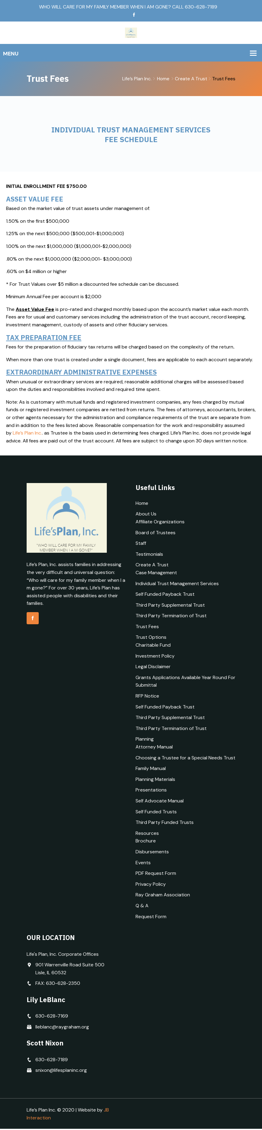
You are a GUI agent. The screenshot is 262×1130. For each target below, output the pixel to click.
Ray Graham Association (163, 896)
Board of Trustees (155, 534)
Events (143, 864)
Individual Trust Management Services (177, 585)
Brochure (146, 842)
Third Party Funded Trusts (165, 823)
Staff (141, 544)
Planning (145, 740)
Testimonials (149, 555)
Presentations (151, 791)
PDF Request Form (156, 874)
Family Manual (151, 769)
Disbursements (152, 853)
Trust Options (151, 638)
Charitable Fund (153, 646)
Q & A (142, 907)
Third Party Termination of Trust (171, 617)
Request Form (151, 918)
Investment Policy (155, 657)
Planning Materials (155, 780)
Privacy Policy (151, 885)
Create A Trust (190, 79)
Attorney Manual (154, 748)
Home (162, 79)
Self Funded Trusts (156, 813)
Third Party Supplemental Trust (170, 606)
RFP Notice (147, 697)
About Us (146, 515)
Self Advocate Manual (160, 802)
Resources (147, 834)
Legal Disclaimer (153, 668)
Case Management (156, 574)
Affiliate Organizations (160, 523)
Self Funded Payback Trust (165, 595)
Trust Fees (147, 628)
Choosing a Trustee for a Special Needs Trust (185, 759)
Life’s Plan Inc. (27, 434)
